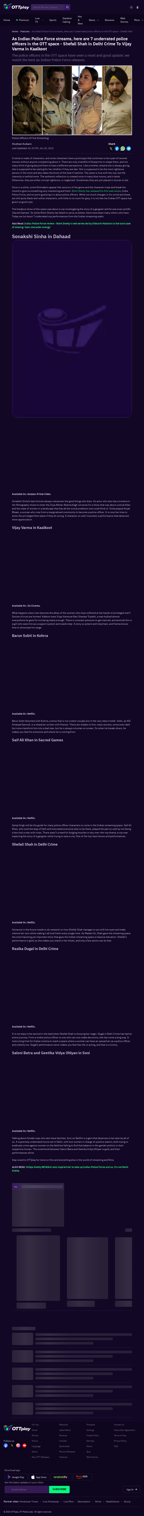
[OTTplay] (16, 7)
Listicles (63, 1440)
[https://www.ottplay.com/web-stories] (124, 19)
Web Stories (92, 1457)
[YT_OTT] (24, 1445)
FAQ (116, 1446)
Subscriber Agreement (124, 1430)
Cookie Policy (93, 1435)
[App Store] (39, 1476)
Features (63, 1457)
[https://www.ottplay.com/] (6, 19)
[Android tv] (61, 1476)
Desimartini (84, 1501)
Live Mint (68, 1501)
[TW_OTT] (12, 1445)
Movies (35, 1435)
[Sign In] (131, 1489)
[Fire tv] (83, 1476)
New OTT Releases (41, 1457)
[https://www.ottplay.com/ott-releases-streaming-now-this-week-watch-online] (80, 19)
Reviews (63, 1435)
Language (36, 1446)
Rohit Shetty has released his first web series (96, 191)
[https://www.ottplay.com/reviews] (109, 19)
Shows (35, 1440)
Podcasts (91, 1424)
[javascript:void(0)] (39, 19)
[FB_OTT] (6, 1445)
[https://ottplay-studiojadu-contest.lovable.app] (67, 19)
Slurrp (127, 1501)
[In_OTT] (18, 1445)
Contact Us (119, 1424)
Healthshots (113, 1501)
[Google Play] (16, 1476)
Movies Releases (67, 1451)
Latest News (65, 1430)
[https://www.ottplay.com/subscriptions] (22, 19)
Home (34, 1430)
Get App (90, 1440)
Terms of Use (120, 1435)
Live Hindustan (51, 1501)
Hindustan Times (29, 1501)
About (89, 1446)
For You (35, 1424)
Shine (98, 1501)
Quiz (89, 1451)
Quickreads (64, 1446)
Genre (35, 1451)
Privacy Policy (120, 1440)
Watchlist (63, 1424)
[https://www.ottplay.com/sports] (52, 19)
